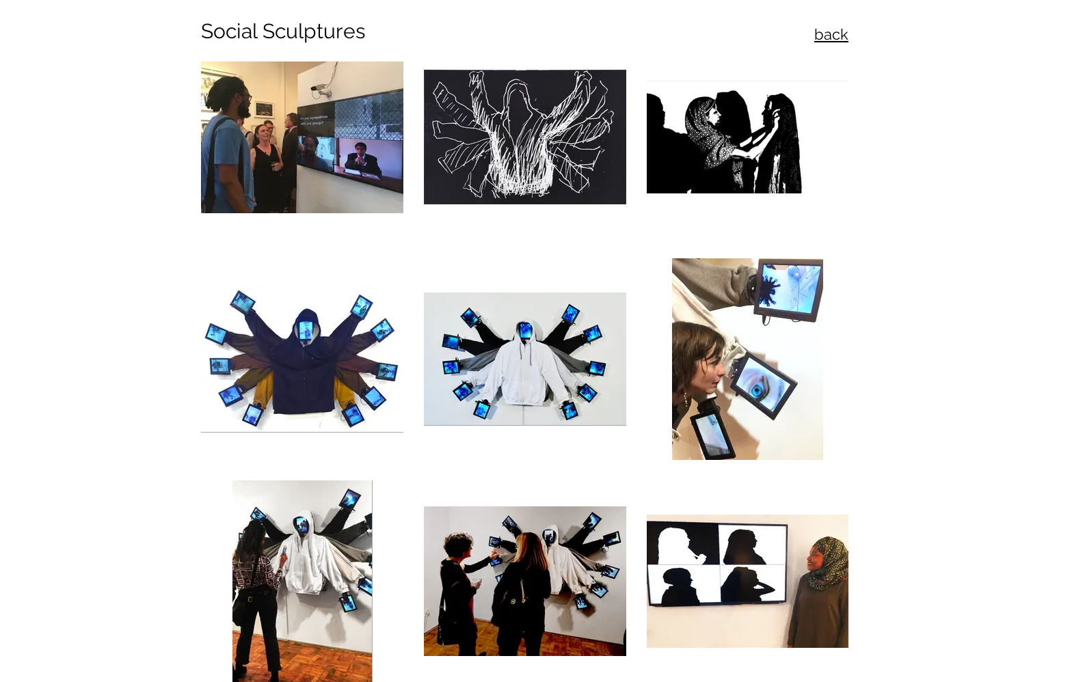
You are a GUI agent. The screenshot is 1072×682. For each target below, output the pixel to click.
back (831, 34)
